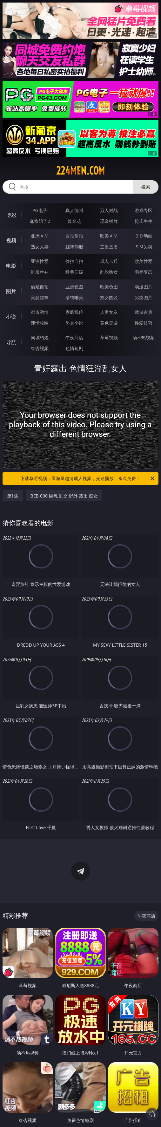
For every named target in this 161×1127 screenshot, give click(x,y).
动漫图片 (143, 287)
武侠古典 (143, 312)
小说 (11, 316)
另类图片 (143, 297)
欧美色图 (109, 287)
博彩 (11, 214)
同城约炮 (40, 337)
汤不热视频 (143, 337)
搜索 (145, 187)
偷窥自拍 (40, 287)
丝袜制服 (74, 247)
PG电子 (39, 210)
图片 (11, 291)
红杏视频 (40, 348)
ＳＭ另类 (143, 247)
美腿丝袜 (40, 297)
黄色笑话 (109, 323)
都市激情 (40, 312)
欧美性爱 (143, 261)
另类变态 (143, 272)
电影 (11, 265)
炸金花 (74, 221)
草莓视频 (109, 337)
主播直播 (109, 247)
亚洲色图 (74, 287)
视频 (11, 240)
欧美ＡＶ (109, 236)
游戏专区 (143, 210)
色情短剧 (74, 348)
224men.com (80, 170)
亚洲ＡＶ (40, 236)
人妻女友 (109, 312)
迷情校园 (40, 323)
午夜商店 (74, 337)
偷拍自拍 (74, 261)
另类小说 (74, 323)
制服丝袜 (40, 272)
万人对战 (109, 210)
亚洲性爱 (40, 261)
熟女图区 (109, 297)
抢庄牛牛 (143, 221)
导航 (11, 342)
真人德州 (74, 210)
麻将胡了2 (40, 221)
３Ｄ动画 (143, 236)
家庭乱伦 (74, 312)
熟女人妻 (40, 247)
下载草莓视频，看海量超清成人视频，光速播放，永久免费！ (87, 478)
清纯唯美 (74, 297)
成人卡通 (109, 261)
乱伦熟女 (109, 272)
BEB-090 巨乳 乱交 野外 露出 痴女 (64, 496)
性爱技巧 (143, 323)
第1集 (12, 496)
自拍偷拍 (74, 236)
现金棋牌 (109, 221)
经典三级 (74, 272)
